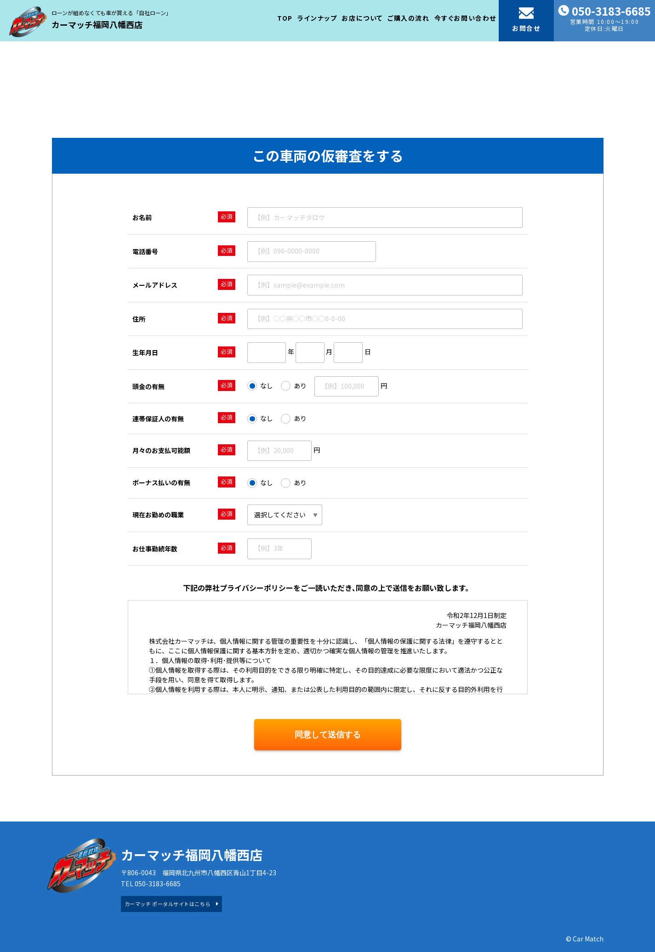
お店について (362, 18)
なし (260, 386)
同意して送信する (328, 734)
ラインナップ (317, 18)
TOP (285, 18)
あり (294, 386)
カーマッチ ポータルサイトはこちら (168, 903)
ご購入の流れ (408, 18)
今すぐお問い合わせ (465, 18)
